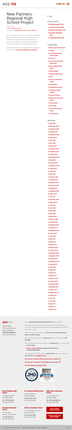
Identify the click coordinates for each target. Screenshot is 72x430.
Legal (38, 427)
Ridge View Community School (54, 391)
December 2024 (54, 149)
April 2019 (53, 242)
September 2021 (54, 191)
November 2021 (54, 185)
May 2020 (52, 211)
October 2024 (54, 154)
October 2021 (54, 188)
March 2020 (53, 216)
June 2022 (53, 171)
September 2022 (54, 166)
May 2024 (52, 160)
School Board (54, 103)
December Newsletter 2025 (57, 30)
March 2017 (53, 309)
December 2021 (54, 182)
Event (51, 77)
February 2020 (54, 219)
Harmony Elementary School (9, 408)
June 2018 (53, 267)
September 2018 (54, 261)
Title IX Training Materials (34, 348)
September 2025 (54, 135)
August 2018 (53, 264)
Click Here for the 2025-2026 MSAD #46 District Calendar (42, 359)
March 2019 (53, 245)
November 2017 (54, 287)
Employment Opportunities (54, 409)
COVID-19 (53, 58)
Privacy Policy (25, 427)
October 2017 (54, 290)
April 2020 (53, 214)
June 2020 (53, 208)
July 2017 (52, 298)
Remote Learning (55, 95)
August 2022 (53, 168)
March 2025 (53, 146)
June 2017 (53, 301)
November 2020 (54, 199)
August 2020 (53, 202)
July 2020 (52, 205)
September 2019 (54, 230)
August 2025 (53, 137)
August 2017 (53, 295)
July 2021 (52, 197)
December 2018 (54, 253)
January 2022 (54, 180)
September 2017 (54, 292)
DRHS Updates (54, 71)
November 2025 (54, 129)
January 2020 (54, 222)
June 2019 (53, 236)
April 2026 (53, 123)
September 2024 (54, 157)
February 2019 (54, 247)
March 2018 (53, 276)
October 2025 (54, 132)
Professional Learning (56, 87)
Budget (52, 50)
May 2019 (52, 239)
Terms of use (33, 427)
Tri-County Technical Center (33, 390)
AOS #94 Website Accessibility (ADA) (35, 365)
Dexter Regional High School (9, 391)
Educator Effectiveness (56, 74)
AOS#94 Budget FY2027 (57, 24)
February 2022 (54, 177)
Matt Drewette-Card (14, 28)
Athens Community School (57, 48)
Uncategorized (54, 113)
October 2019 (54, 228)
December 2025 (54, 126)
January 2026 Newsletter (57, 27)
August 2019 (53, 233)
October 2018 (54, 259)
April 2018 (53, 273)
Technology (53, 106)
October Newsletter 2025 (57, 38)
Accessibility (44, 427)
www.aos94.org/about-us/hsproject (26, 50)
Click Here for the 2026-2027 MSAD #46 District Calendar (42, 362)
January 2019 (54, 250)
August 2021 (53, 194)
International (53, 84)
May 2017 (52, 304)
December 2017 (54, 284)
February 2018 (54, 278)
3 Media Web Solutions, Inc (3, 427)
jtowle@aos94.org (40, 356)
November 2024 (54, 151)
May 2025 (52, 140)
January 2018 (54, 281)
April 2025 (53, 143)
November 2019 (54, 225)
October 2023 (54, 163)
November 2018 (54, 256)
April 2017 (53, 307)
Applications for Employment (54, 416)
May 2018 (52, 270)
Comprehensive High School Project (25, 30)
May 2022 (52, 174)
